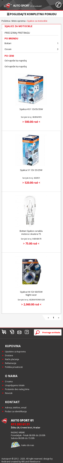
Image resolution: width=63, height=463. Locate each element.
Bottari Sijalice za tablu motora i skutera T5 (31, 232)
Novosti (8, 393)
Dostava (9, 355)
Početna (6, 20)
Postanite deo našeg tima (17, 389)
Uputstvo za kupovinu (15, 351)
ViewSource (34, 461)
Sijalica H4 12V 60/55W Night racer (31, 293)
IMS (23, 461)
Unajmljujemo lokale (15, 385)
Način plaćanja (12, 359)
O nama (9, 381)
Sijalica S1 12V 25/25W (31, 170)
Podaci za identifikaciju (16, 411)
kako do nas (28, 445)
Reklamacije (10, 363)
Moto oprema (18, 20)
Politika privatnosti (14, 367)
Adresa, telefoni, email (15, 407)
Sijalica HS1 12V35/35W (31, 109)
